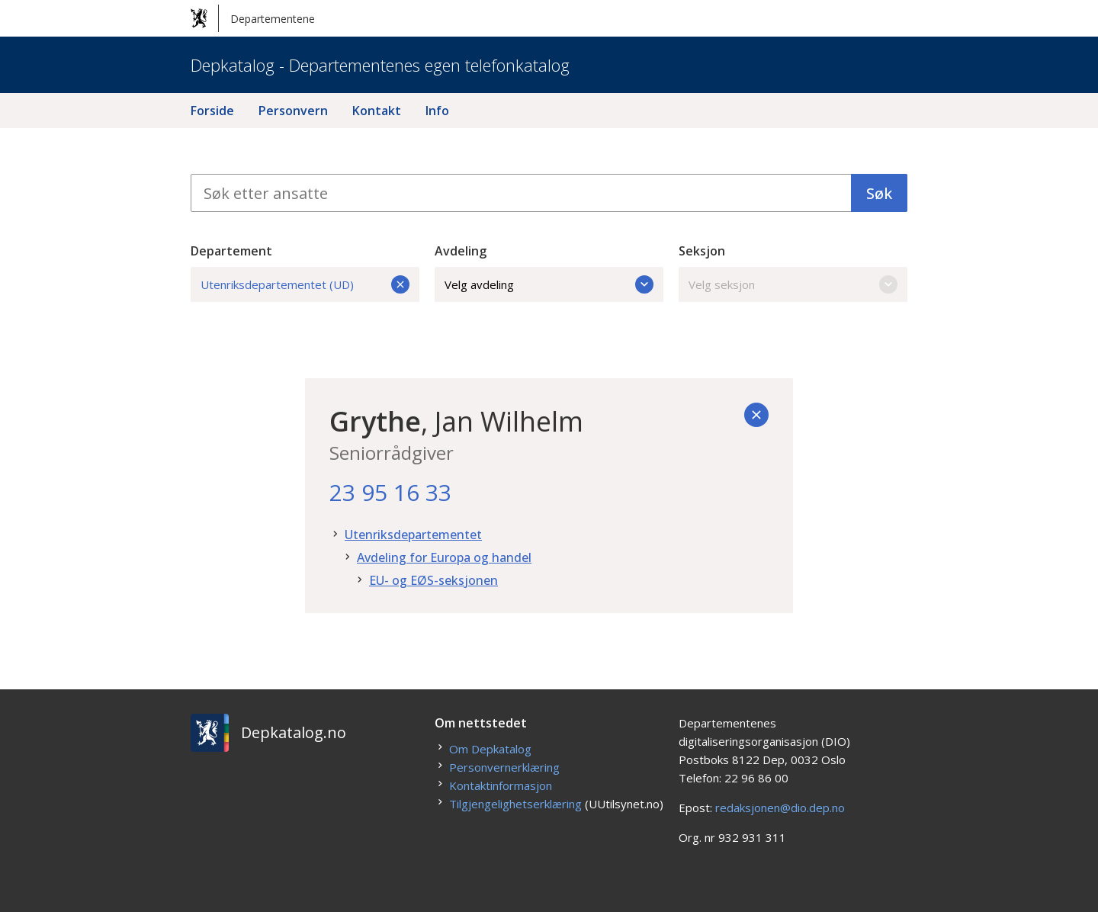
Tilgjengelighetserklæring (515, 803)
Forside (212, 110)
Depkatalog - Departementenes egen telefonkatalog (380, 64)
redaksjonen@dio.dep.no (780, 807)
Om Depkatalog (490, 748)
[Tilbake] (756, 415)
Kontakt (376, 110)
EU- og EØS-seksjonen (433, 580)
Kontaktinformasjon (500, 785)
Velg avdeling (549, 284)
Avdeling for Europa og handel (444, 557)
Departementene (253, 18)
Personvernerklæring (504, 767)
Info (437, 110)
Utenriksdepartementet (413, 534)
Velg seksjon (793, 284)
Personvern (293, 110)
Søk (879, 193)
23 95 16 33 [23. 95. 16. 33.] (390, 492)
